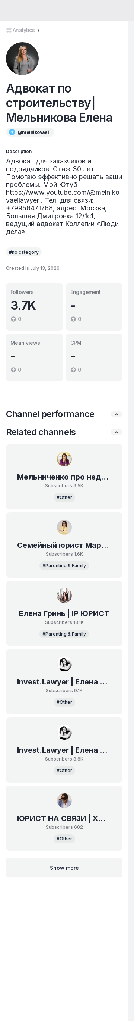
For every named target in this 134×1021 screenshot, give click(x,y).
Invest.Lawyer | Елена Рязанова (64, 681)
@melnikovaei (33, 132)
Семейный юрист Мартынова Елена (64, 545)
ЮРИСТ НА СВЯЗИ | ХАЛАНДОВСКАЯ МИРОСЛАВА (64, 818)
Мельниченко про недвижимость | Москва (64, 476)
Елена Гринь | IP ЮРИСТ (64, 613)
